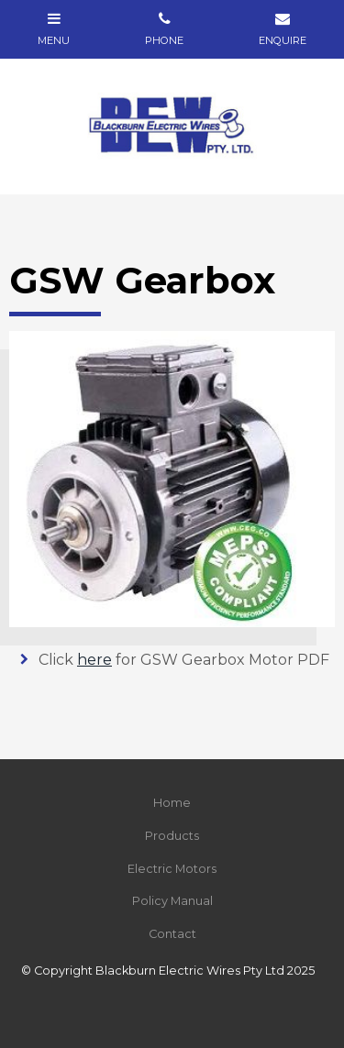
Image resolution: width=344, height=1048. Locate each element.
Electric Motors (172, 869)
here (94, 659)
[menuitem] (172, 803)
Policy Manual (172, 901)
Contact (172, 934)
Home (172, 803)
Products (172, 836)
